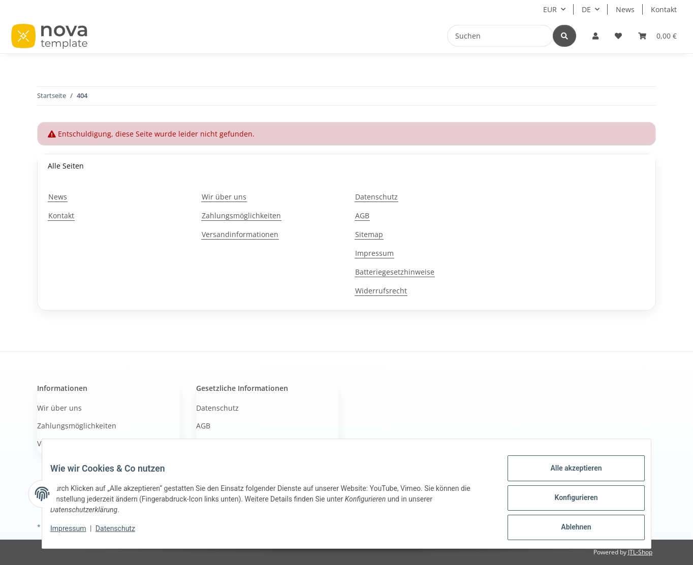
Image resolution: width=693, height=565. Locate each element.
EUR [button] (550, 9)
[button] (595, 35)
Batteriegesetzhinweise (394, 272)
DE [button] (586, 9)
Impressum (76, 533)
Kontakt (664, 9)
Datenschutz (123, 533)
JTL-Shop (640, 552)
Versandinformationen (240, 234)
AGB (362, 215)
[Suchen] (500, 36)
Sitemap (369, 234)
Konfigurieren (567, 502)
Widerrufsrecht (381, 290)
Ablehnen (568, 529)
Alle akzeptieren (567, 476)
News (625, 9)
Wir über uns (224, 197)
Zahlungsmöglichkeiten (241, 215)
